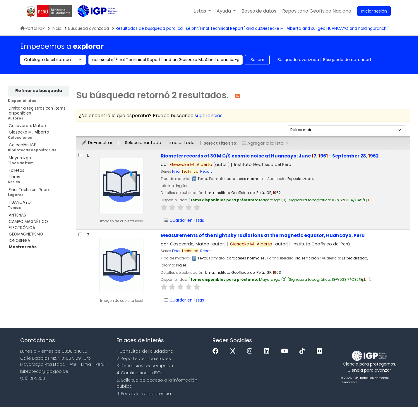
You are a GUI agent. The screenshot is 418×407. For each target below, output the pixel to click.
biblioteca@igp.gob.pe (44, 371)
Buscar (257, 60)
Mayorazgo (20, 158)
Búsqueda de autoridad (347, 60)
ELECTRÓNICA (22, 228)
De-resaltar (97, 143)
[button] (202, 11)
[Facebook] (217, 351)
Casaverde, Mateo (27, 126)
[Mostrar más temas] (23, 247)
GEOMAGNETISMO (26, 234)
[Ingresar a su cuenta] (374, 11)
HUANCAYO (20, 202)
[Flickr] (321, 351)
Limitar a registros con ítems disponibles (37, 110)
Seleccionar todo (143, 143)
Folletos (16, 170)
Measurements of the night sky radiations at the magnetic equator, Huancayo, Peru (263, 235)
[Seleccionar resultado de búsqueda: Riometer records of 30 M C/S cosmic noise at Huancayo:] (80, 155)
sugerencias (208, 115)
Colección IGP (22, 145)
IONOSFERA (19, 240)
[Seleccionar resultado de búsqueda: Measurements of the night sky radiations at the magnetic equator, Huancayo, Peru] (80, 234)
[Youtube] (286, 351)
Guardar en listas (183, 220)
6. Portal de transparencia (144, 393)
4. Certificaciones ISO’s (140, 373)
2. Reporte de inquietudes (144, 358)
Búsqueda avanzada (298, 60)
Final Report (192, 171)
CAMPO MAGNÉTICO (28, 221)
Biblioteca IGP (92, 23)
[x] (234, 351)
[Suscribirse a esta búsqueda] (237, 96)
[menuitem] (317, 11)
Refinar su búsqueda (38, 90)
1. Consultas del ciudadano (145, 351)
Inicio (56, 28)
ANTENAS (17, 215)
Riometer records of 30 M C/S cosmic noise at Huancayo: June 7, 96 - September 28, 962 (269, 156)
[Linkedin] (268, 351)
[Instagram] (251, 351)
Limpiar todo (181, 143)
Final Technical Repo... (30, 190)
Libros (14, 177)
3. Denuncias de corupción (145, 365)
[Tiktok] (303, 351)
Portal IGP (32, 28)
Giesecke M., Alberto (29, 132)
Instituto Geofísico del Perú (262, 164)
